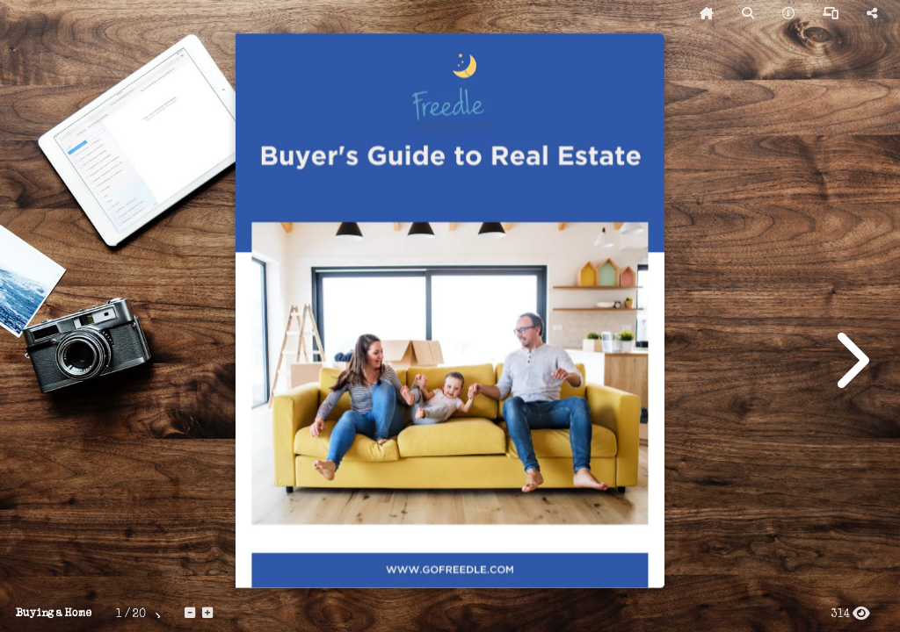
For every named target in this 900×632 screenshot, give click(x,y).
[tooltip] (707, 14)
